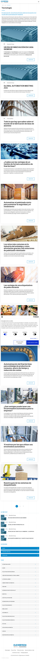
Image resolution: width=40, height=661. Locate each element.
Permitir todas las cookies (32, 342)
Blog (5, 5)
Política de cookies (20, 650)
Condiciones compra (16, 652)
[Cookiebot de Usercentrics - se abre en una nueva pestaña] (34, 317)
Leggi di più (30, 59)
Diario (20, 548)
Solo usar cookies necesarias (19, 342)
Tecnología (20, 555)
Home (3, 5)
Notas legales (7, 650)
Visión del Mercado (20, 551)
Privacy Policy (13, 650)
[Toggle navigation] (38, 1)
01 (16, 506)
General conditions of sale (29, 650)
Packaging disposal (24, 652)
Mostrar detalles (33, 338)
